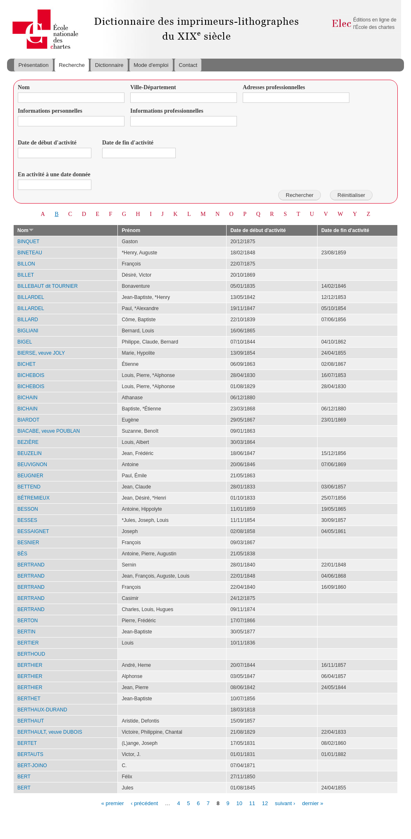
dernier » (312, 803)
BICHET (26, 364)
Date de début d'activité (47, 143)
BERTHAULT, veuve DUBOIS (49, 732)
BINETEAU (29, 253)
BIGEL (24, 342)
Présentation (33, 65)
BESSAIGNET (33, 531)
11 (252, 803)
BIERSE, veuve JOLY (41, 353)
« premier (112, 803)
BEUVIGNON (32, 464)
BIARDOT (28, 420)
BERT (24, 777)
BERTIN (26, 632)
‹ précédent (144, 803)
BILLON (26, 264)
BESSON (27, 509)
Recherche (72, 65)
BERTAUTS (30, 754)
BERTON (27, 620)
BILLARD (27, 319)
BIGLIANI (27, 331)
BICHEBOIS (30, 375)
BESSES (27, 520)
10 (239, 803)
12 (265, 803)
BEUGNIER (30, 476)
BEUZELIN (29, 453)
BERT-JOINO (32, 765)
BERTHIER (29, 665)
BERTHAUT (30, 721)
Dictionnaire (109, 65)
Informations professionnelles (166, 111)
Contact (188, 65)
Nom (24, 87)
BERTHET (29, 699)
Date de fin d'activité (127, 143)
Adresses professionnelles (274, 87)
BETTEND (29, 487)
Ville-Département (153, 87)
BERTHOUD (31, 654)
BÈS (22, 554)
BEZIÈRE (27, 442)
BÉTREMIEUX (33, 498)
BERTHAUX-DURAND (42, 710)
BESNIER (28, 542)
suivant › (285, 803)
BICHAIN (27, 398)
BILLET (25, 275)
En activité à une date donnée (54, 174)
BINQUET (28, 241)
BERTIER (28, 643)
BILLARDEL (30, 297)
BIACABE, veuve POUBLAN (48, 431)
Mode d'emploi (151, 65)
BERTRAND (31, 565)
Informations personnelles (50, 111)
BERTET (27, 743)
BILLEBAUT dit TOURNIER (47, 286)
